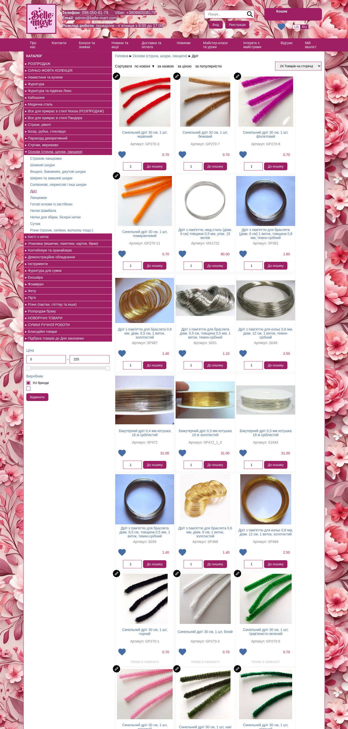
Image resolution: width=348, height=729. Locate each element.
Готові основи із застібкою (51, 220)
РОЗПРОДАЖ (39, 64)
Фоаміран (36, 308)
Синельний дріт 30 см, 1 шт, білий (116, 543)
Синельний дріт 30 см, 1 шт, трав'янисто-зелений (174, 543)
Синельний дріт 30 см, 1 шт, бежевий (174, 136)
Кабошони (36, 98)
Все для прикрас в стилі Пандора (55, 122)
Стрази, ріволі (39, 129)
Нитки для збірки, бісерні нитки (55, 233)
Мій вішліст (311, 45)
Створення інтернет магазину (47, 722)
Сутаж (35, 240)
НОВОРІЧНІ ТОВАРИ (45, 342)
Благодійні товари (42, 356)
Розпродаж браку (42, 335)
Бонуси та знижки (87, 45)
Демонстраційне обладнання (51, 281)
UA (296, 27)
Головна (93, 56)
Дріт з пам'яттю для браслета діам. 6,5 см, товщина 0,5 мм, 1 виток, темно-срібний (115, 441)
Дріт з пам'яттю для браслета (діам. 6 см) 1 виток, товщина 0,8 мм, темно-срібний (174, 238)
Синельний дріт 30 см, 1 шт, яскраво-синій (233, 640)
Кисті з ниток (38, 257)
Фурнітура (36, 84)
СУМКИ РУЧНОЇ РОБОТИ (49, 349)
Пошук (250, 14)
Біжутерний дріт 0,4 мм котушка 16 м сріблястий (175, 340)
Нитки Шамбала (43, 227)
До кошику (126, 168)
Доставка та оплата (151, 45)
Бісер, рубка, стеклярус (47, 135)
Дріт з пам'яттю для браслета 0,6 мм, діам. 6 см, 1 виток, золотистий (175, 441)
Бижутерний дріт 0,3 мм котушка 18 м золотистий (233, 340)
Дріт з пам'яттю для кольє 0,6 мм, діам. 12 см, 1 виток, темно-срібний (115, 340)
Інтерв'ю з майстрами (253, 45)
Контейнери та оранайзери (50, 274)
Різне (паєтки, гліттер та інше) (52, 329)
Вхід (216, 25)
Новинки (184, 43)
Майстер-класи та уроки (215, 45)
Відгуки (287, 43)
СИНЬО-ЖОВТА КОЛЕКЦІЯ (50, 70)
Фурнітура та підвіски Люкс (50, 91)
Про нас (33, 45)
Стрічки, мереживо (43, 149)
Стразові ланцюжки (46, 167)
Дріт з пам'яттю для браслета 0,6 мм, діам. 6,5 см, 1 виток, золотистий (234, 238)
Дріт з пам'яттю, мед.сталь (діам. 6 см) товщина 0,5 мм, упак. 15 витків (116, 238)
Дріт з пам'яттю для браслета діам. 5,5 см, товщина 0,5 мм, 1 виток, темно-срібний (292, 238)
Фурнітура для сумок (45, 295)
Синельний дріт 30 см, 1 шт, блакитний (292, 640)
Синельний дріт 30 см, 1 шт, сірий (174, 640)
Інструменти (38, 288)
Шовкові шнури (42, 173)
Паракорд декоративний (47, 142)
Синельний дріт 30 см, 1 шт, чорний (292, 441)
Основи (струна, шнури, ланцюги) (132, 56)
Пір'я (32, 322)
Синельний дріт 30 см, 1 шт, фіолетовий (233, 136)
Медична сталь (40, 104)
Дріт (33, 207)
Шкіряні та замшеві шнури (51, 190)
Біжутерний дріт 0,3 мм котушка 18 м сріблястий (292, 340)
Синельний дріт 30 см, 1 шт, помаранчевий (292, 136)
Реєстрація (237, 25)
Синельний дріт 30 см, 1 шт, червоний (116, 136)
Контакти (59, 43)
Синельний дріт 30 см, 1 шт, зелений (116, 640)
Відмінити (37, 425)
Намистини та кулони (45, 77)
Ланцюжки (38, 214)
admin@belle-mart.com (96, 18)
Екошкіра (35, 301)
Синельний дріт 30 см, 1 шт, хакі (292, 543)
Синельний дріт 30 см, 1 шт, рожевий (233, 543)
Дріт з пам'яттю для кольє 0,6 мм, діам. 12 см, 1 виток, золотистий (233, 441)
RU (304, 27)
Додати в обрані (93, 156)
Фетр (32, 315)
